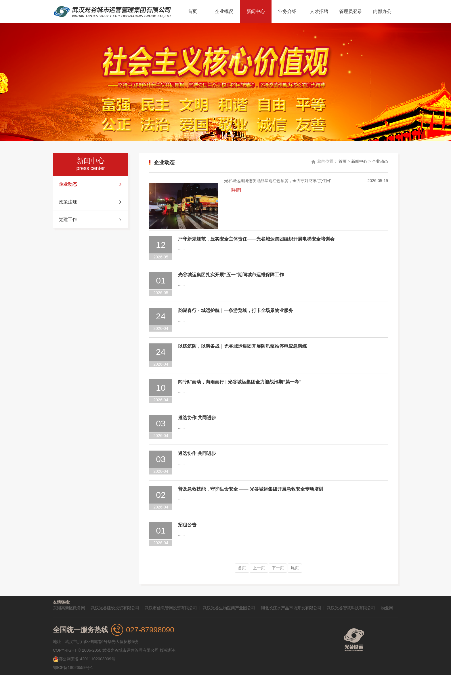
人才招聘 (319, 11)
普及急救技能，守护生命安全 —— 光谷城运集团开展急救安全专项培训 (250, 489)
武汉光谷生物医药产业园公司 (229, 608)
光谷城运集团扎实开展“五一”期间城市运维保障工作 (231, 274)
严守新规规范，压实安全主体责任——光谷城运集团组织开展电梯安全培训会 (256, 239)
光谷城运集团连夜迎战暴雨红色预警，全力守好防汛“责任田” (277, 180)
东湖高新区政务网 (69, 608)
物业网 (387, 608)
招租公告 (187, 524)
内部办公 (382, 11)
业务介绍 (287, 11)
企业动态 (91, 184)
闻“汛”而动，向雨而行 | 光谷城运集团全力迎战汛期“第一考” (239, 381)
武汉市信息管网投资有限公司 (171, 608)
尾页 (295, 568)
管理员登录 (350, 11)
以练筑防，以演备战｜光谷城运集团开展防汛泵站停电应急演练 (242, 346)
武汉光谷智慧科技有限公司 (351, 608)
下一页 (278, 568)
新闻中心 (255, 11)
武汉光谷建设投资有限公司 (115, 608)
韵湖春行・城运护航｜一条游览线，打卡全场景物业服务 (235, 310)
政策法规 (91, 202)
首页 (192, 11)
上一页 (259, 568)
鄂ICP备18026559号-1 (73, 667)
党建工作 (91, 219)
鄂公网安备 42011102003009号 (84, 659)
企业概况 (224, 11)
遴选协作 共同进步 (197, 417)
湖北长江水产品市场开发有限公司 (291, 608)
